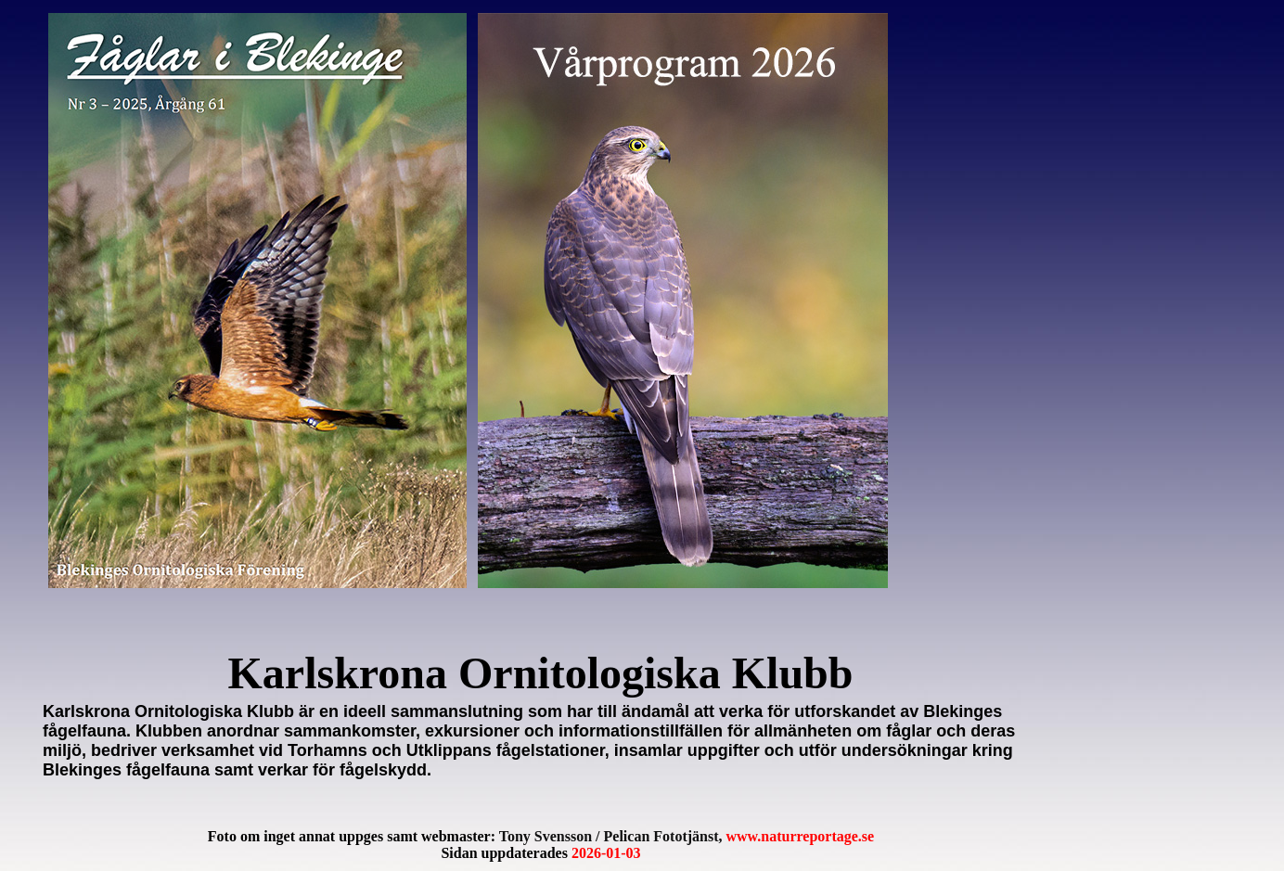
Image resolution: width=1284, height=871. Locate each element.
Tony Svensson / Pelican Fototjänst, (686, 836)
